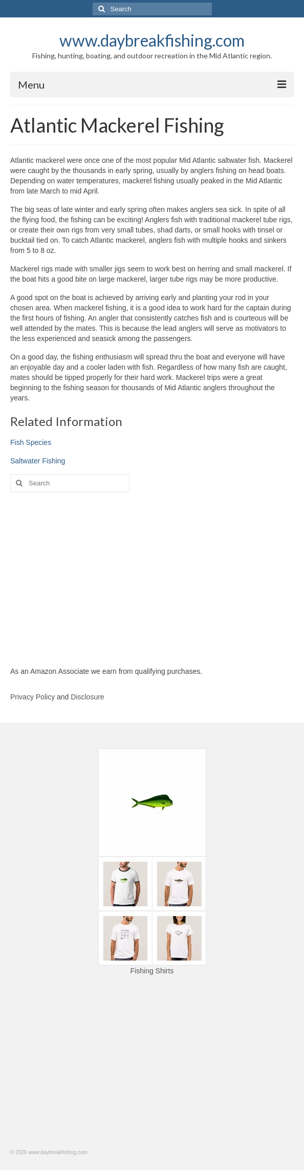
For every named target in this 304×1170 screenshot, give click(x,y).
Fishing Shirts (152, 971)
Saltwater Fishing (37, 461)
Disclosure (87, 697)
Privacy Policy (32, 697)
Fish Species (30, 442)
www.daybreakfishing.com (152, 40)
